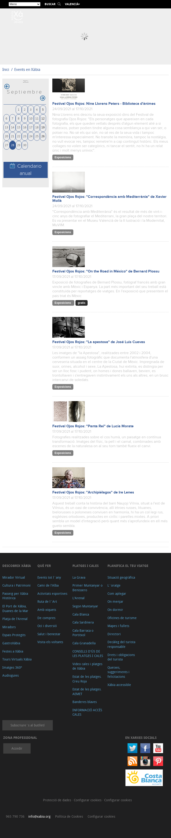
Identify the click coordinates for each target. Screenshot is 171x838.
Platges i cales (85, 565)
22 (18, 136)
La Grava (78, 577)
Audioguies (10, 675)
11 (37, 118)
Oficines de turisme (122, 618)
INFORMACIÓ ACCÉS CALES (87, 712)
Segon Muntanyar (85, 606)
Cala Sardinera (83, 622)
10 (30, 118)
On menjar (115, 601)
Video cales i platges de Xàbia (87, 666)
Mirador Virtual (13, 577)
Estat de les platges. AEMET (87, 691)
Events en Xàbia (27, 69)
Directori (114, 634)
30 (24, 145)
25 (37, 136)
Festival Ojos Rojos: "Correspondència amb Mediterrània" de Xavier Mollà (109, 199)
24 (30, 136)
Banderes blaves (84, 702)
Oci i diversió (47, 626)
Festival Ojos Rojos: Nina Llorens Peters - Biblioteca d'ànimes (104, 104)
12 (43, 118)
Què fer (44, 565)
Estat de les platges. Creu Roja (87, 678)
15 (18, 127)
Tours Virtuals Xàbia (17, 659)
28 (12, 145)
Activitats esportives (52, 593)
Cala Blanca (80, 614)
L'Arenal (78, 598)
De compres (46, 618)
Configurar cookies (88, 800)
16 (24, 127)
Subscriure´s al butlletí (28, 725)
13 (6, 127)
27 (6, 145)
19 (43, 127)
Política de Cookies (69, 816)
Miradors (9, 627)
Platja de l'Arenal (15, 619)
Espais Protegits (13, 635)
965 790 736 (15, 816)
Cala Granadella (84, 643)
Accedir (16, 748)
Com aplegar (116, 593)
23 (24, 136)
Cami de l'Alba (48, 585)
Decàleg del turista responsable (121, 644)
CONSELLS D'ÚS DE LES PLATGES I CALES (87, 653)
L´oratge (114, 585)
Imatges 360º (12, 667)
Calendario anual (26, 169)
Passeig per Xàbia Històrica (15, 595)
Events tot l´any (49, 577)
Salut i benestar (49, 634)
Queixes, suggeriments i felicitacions (118, 672)
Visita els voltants (50, 642)
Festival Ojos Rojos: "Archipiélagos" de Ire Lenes (93, 492)
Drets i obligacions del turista (121, 657)
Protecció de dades (57, 800)
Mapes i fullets (118, 626)
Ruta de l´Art (47, 601)
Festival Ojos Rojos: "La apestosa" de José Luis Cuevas (98, 342)
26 (43, 136)
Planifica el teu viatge (127, 565)
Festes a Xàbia (12, 651)
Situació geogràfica (121, 577)
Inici (5, 69)
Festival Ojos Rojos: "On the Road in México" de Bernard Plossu (105, 271)
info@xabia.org (39, 816)
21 (12, 136)
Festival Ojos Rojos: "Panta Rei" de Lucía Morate (93, 426)
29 (18, 145)
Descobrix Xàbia (16, 565)
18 (37, 127)
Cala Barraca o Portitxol (82, 632)
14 (12, 127)
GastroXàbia (11, 643)
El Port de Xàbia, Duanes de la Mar (15, 608)
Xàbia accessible (119, 684)
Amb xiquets (46, 609)
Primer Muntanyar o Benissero (87, 587)
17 (30, 127)
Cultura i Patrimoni (16, 585)
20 (6, 136)
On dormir (115, 609)
